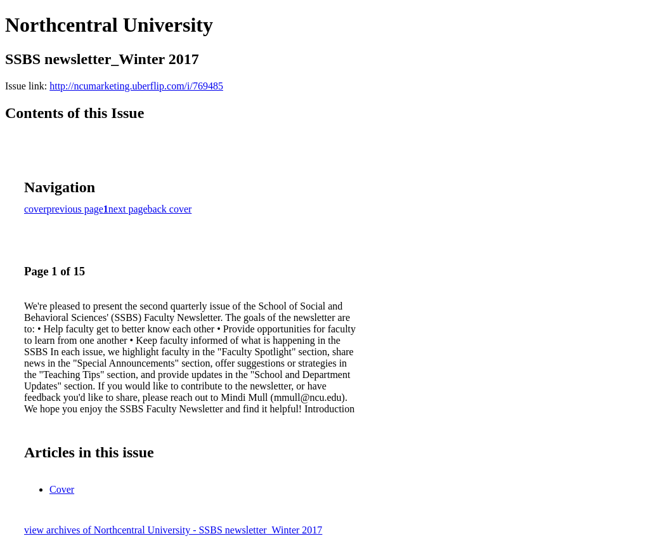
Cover (61, 489)
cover (35, 209)
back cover (170, 209)
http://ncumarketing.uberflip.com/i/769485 (136, 86)
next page (128, 209)
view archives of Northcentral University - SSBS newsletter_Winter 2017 (173, 530)
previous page (75, 209)
